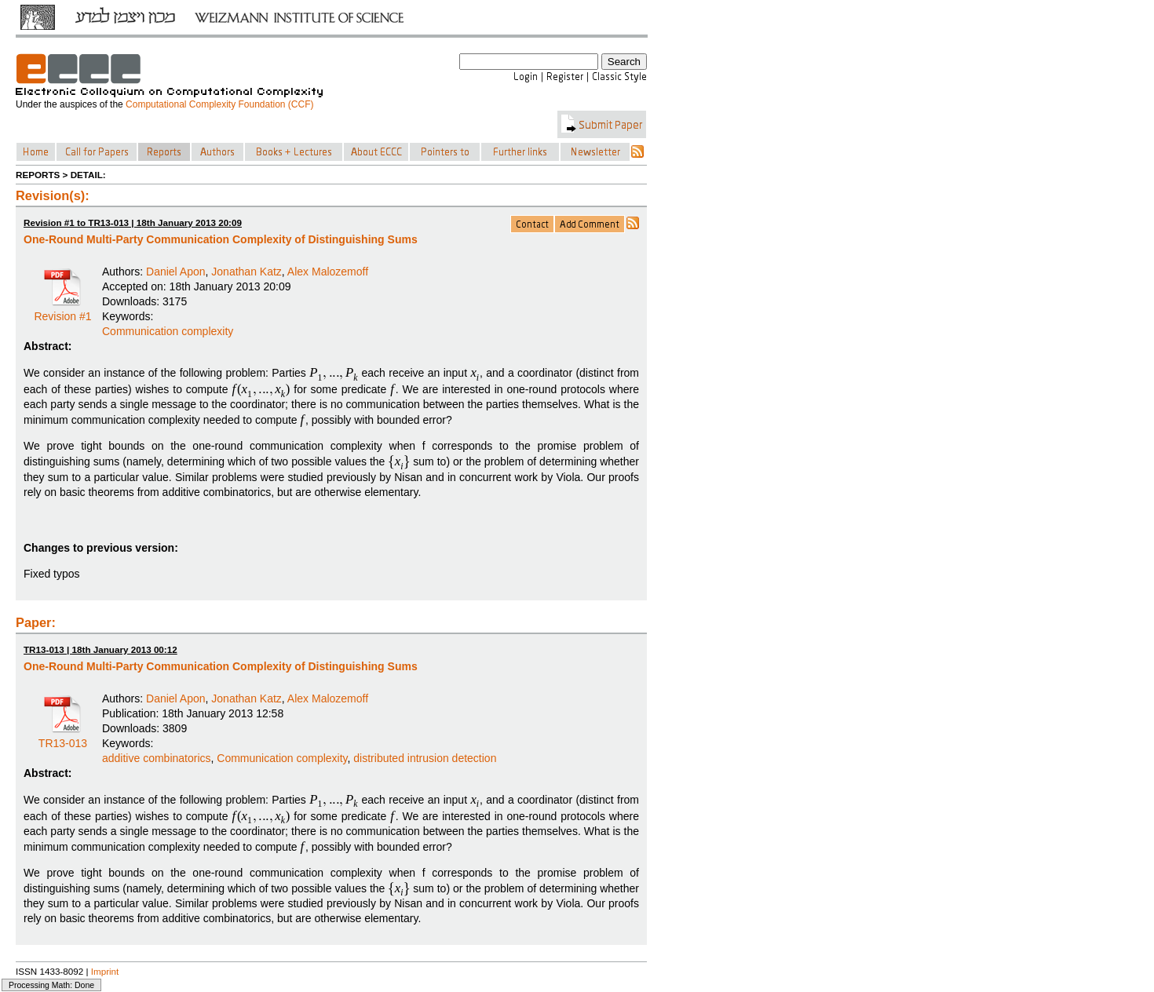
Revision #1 (62, 311)
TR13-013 (62, 738)
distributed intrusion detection (424, 758)
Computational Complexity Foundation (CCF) (219, 104)
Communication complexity (167, 331)
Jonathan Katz (246, 271)
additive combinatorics (156, 758)
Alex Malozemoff (327, 271)
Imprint (105, 971)
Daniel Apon (176, 271)
